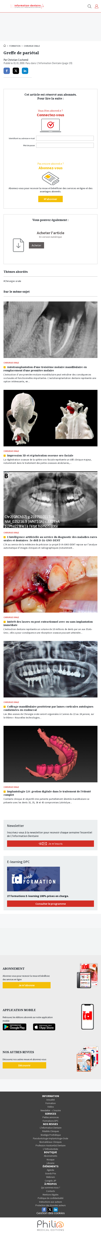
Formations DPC (51, 1120)
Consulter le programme (50, 903)
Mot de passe (29, 145)
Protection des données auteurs (50, 1205)
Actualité (50, 1099)
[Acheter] (36, 245)
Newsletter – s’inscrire (51, 1110)
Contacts (50, 1191)
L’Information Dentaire (50, 1127)
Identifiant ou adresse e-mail (22, 138)
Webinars (50, 1177)
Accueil (5, 45)
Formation (14, 46)
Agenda (50, 1169)
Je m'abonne (27, 985)
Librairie (50, 1163)
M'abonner (50, 199)
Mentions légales (50, 1194)
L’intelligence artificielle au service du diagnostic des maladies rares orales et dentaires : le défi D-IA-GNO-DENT (50, 538)
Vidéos (50, 1106)
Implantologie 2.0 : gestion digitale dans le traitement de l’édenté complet (47, 793)
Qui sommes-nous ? (50, 1187)
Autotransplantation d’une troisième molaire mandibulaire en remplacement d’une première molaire (45, 368)
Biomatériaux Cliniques (50, 1141)
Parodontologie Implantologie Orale (50, 1138)
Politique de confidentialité (50, 1198)
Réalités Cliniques (50, 1131)
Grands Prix (50, 1173)
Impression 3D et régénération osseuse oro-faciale (40, 455)
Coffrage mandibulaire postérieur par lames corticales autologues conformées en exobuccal (48, 708)
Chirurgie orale (32, 46)
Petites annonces (50, 1117)
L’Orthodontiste (50, 1149)
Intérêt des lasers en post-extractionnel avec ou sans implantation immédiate (48, 623)
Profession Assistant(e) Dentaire (50, 1145)
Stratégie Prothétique (51, 1134)
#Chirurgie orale (12, 281)
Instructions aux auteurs (50, 1201)
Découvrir (24, 1065)
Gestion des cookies (50, 1213)
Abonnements (50, 1155)
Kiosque (50, 1159)
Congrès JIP (50, 1180)
